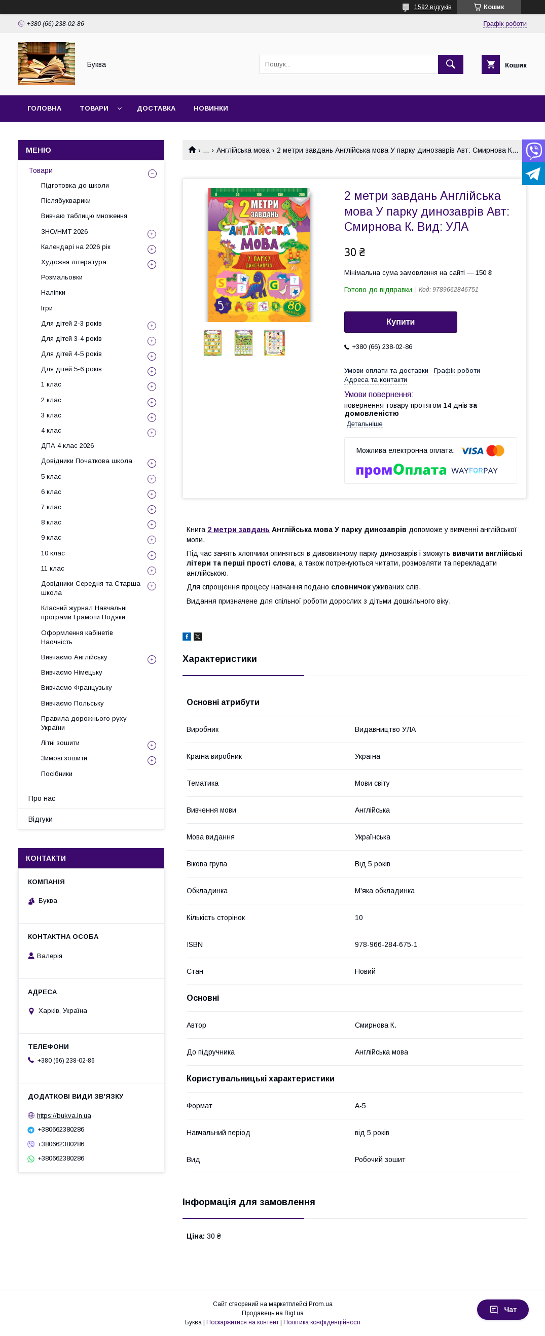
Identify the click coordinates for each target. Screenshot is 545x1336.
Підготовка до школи (75, 185)
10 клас (53, 553)
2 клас (51, 400)
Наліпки (53, 292)
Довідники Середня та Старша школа (90, 588)
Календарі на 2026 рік (76, 247)
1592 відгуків (433, 7)
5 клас (51, 476)
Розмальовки (62, 277)
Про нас (41, 798)
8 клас (51, 522)
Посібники (56, 774)
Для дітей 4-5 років (71, 354)
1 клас (51, 384)
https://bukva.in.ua (64, 1115)
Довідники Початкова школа (86, 461)
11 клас (52, 568)
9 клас (51, 537)
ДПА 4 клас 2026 (67, 445)
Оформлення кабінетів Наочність (77, 637)
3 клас (51, 415)
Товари (94, 108)
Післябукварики (66, 200)
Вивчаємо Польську (72, 703)
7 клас (51, 507)
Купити (401, 322)
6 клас (51, 492)
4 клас (51, 430)
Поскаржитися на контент (242, 1322)
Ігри (47, 308)
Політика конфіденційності (321, 1322)
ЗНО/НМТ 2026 (64, 231)
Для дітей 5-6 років (71, 369)
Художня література (73, 262)
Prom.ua (321, 1304)
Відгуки (40, 819)
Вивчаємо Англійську (74, 657)
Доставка (156, 108)
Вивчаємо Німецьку (71, 672)
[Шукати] (450, 64)
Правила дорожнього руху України (84, 723)
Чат (503, 1309)
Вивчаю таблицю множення (84, 216)
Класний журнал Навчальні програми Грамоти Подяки (84, 612)
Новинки (211, 108)
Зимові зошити (64, 758)
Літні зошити (60, 743)
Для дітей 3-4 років (71, 338)
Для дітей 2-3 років (71, 323)
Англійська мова (243, 150)
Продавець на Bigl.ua (273, 1313)
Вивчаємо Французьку (76, 687)
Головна (44, 108)
